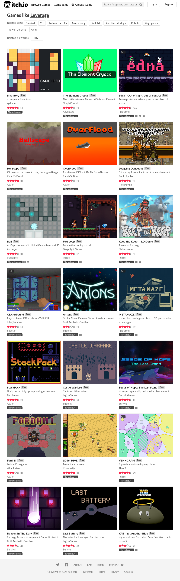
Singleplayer (151, 23)
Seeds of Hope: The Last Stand (138, 387)
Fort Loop (69, 241)
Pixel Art (95, 23)
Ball (9, 241)
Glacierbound (15, 314)
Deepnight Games (72, 249)
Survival (30, 23)
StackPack (13, 387)
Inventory (13, 95)
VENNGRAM (127, 460)
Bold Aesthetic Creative (75, 322)
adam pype (125, 322)
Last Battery (70, 533)
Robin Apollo (126, 176)
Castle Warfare (72, 387)
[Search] (140, 4)
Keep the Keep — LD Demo (136, 241)
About (77, 564)
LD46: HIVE (70, 460)
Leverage (39, 15)
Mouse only (78, 23)
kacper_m (12, 249)
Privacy (115, 571)
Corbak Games (127, 395)
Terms (102, 571)
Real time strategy (115, 23)
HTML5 (37, 38)
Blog (100, 564)
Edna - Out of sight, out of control (140, 95)
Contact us (116, 564)
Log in (153, 4)
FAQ (89, 564)
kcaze (122, 103)
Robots (135, 23)
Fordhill (11, 460)
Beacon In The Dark (19, 533)
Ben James (13, 395)
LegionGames (70, 395)
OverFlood (69, 168)
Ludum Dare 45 (58, 23)
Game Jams (61, 4)
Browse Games (40, 4)
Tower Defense (17, 29)
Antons (67, 314)
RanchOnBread (71, 176)
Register (169, 4)
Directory (88, 571)
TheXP (122, 468)
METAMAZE (126, 314)
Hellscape (13, 168)
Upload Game (82, 4)
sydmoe (11, 103)
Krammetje (69, 468)
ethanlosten (13, 468)
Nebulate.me (126, 249)
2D (42, 23)
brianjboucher (14, 322)
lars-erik (123, 541)
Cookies (128, 571)
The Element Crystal (75, 95)
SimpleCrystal (70, 103)
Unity (34, 29)
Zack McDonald (15, 176)
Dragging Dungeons (131, 168)
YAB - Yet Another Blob (133, 533)
